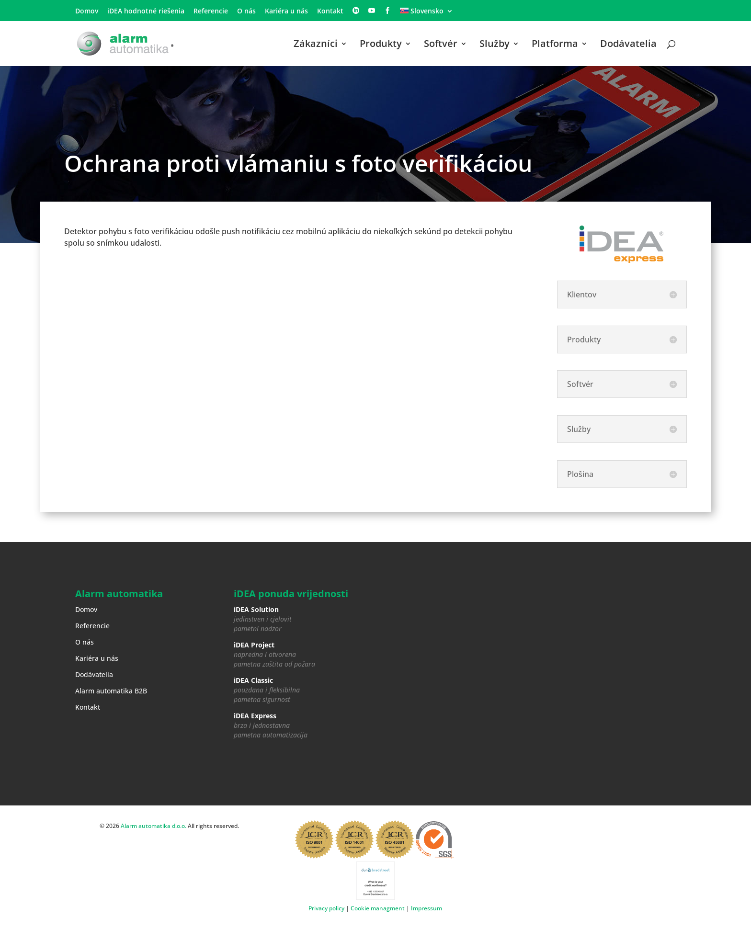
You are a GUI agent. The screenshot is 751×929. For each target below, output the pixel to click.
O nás (246, 11)
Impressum (426, 908)
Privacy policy (326, 908)
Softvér (440, 45)
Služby (494, 45)
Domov (86, 11)
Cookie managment (378, 908)
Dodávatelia (628, 45)
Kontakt (330, 11)
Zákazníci (316, 45)
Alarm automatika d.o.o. (153, 826)
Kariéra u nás (286, 11)
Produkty (381, 45)
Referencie (210, 11)
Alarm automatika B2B (111, 690)
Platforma (555, 45)
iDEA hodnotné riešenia (145, 11)
